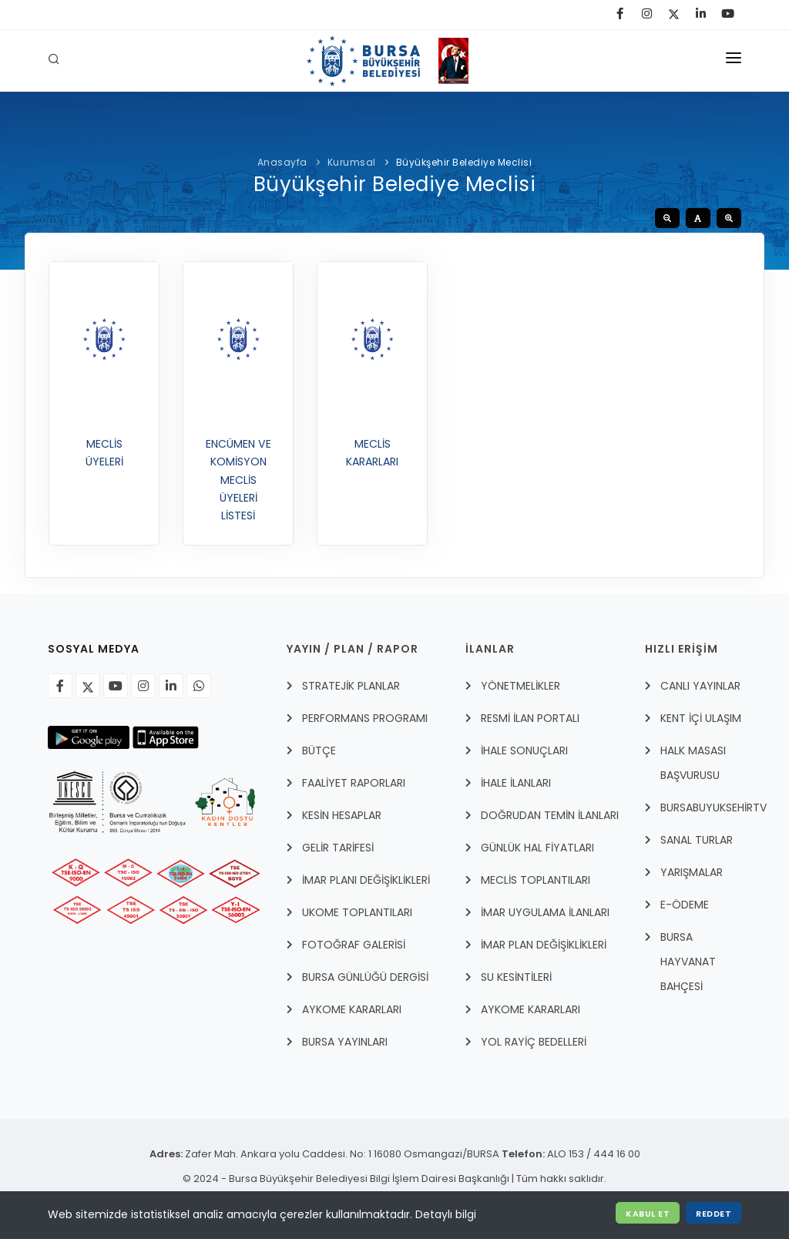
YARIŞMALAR (691, 872)
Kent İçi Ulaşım (700, 718)
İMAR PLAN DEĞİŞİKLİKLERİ (543, 944)
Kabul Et (648, 1213)
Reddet (713, 1213)
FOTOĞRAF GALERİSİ (353, 944)
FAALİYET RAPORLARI (353, 783)
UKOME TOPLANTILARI (357, 912)
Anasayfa (284, 162)
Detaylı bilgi (445, 1214)
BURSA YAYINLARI (345, 1041)
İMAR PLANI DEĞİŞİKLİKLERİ (366, 880)
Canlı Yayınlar (700, 685)
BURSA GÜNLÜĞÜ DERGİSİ (365, 977)
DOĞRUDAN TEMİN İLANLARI (550, 815)
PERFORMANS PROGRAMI (365, 718)
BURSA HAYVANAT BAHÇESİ (688, 961)
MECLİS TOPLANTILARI (535, 880)
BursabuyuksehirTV (713, 807)
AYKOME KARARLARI (351, 1009)
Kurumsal (351, 162)
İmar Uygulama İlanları (545, 912)
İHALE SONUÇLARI (524, 750)
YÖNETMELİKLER (520, 685)
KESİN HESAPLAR (341, 815)
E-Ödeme (684, 904)
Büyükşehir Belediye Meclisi (464, 162)
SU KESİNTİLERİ (516, 977)
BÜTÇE (319, 750)
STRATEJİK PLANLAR (351, 685)
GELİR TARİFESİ (338, 847)
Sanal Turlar (696, 840)
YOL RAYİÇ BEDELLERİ (533, 1041)
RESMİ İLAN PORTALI (530, 718)
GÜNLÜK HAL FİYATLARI (537, 847)
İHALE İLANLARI (516, 783)
